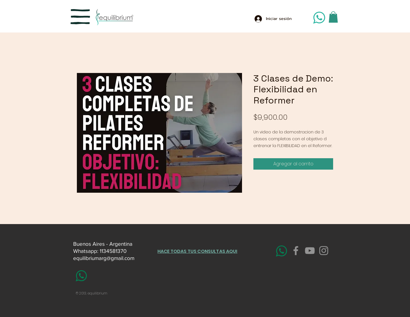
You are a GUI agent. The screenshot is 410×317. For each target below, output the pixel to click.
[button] (80, 16)
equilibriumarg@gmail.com (103, 258)
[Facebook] (296, 251)
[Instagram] (324, 251)
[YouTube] (310, 251)
